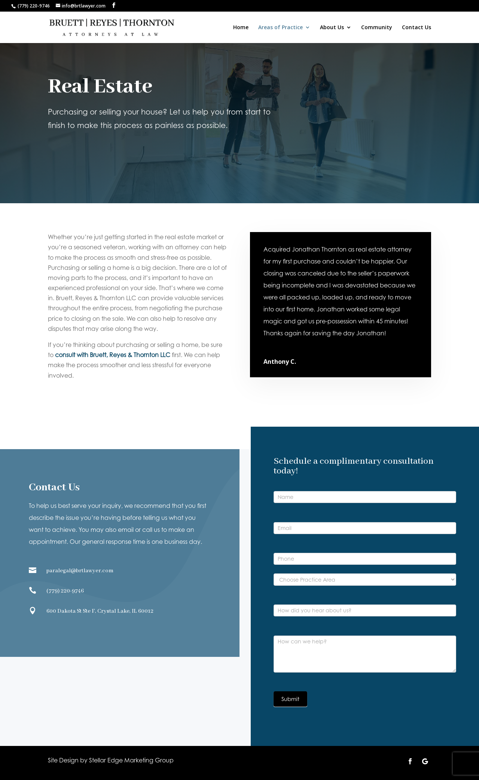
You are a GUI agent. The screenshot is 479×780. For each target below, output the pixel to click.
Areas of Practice (280, 28)
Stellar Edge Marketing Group (131, 760)
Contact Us (416, 28)
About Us (332, 28)
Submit (290, 699)
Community (376, 28)
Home (240, 28)
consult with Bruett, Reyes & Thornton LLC (112, 355)
